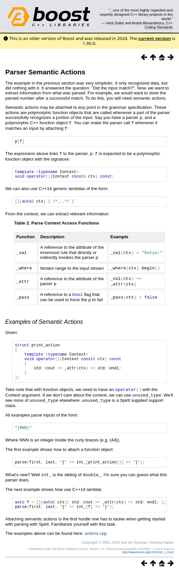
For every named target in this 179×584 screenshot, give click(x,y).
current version (154, 38)
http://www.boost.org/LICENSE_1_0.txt (147, 563)
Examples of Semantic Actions (44, 322)
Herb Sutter (115, 23)
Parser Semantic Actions (45, 72)
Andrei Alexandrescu (148, 23)
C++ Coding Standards (159, 25)
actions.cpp (96, 544)
